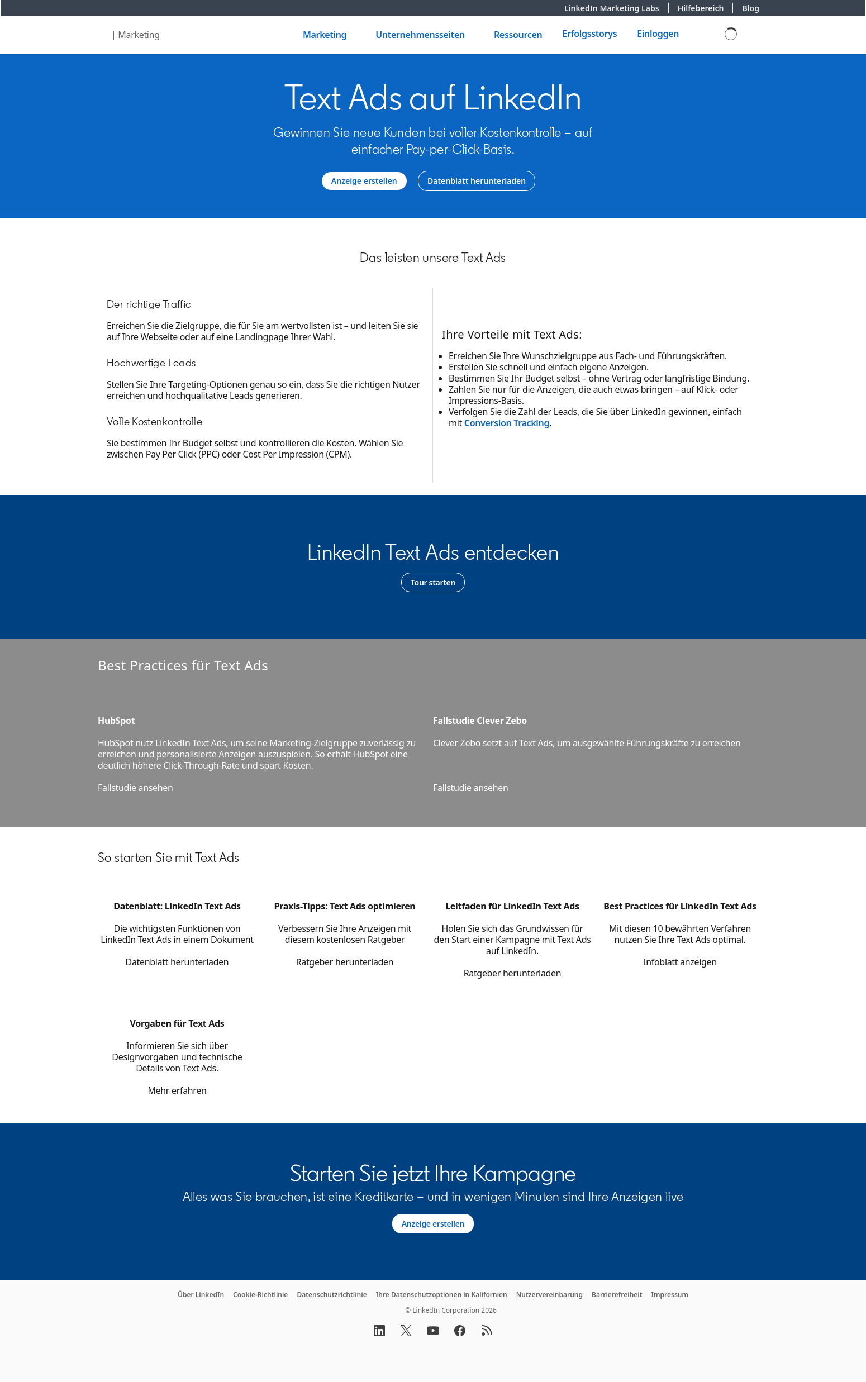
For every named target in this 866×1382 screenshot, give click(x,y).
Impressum (669, 1294)
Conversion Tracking (506, 423)
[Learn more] (433, 583)
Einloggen (658, 33)
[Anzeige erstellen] (364, 181)
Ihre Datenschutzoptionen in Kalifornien (441, 1294)
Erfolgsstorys (589, 33)
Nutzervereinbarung (549, 1294)
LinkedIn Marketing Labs (616, 8)
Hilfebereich (706, 8)
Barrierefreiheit (617, 1294)
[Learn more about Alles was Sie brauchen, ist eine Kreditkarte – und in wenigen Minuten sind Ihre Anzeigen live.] (433, 1224)
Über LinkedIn (201, 1294)
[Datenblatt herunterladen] (476, 181)
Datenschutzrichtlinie (332, 1294)
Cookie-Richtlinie (260, 1294)
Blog (750, 8)
